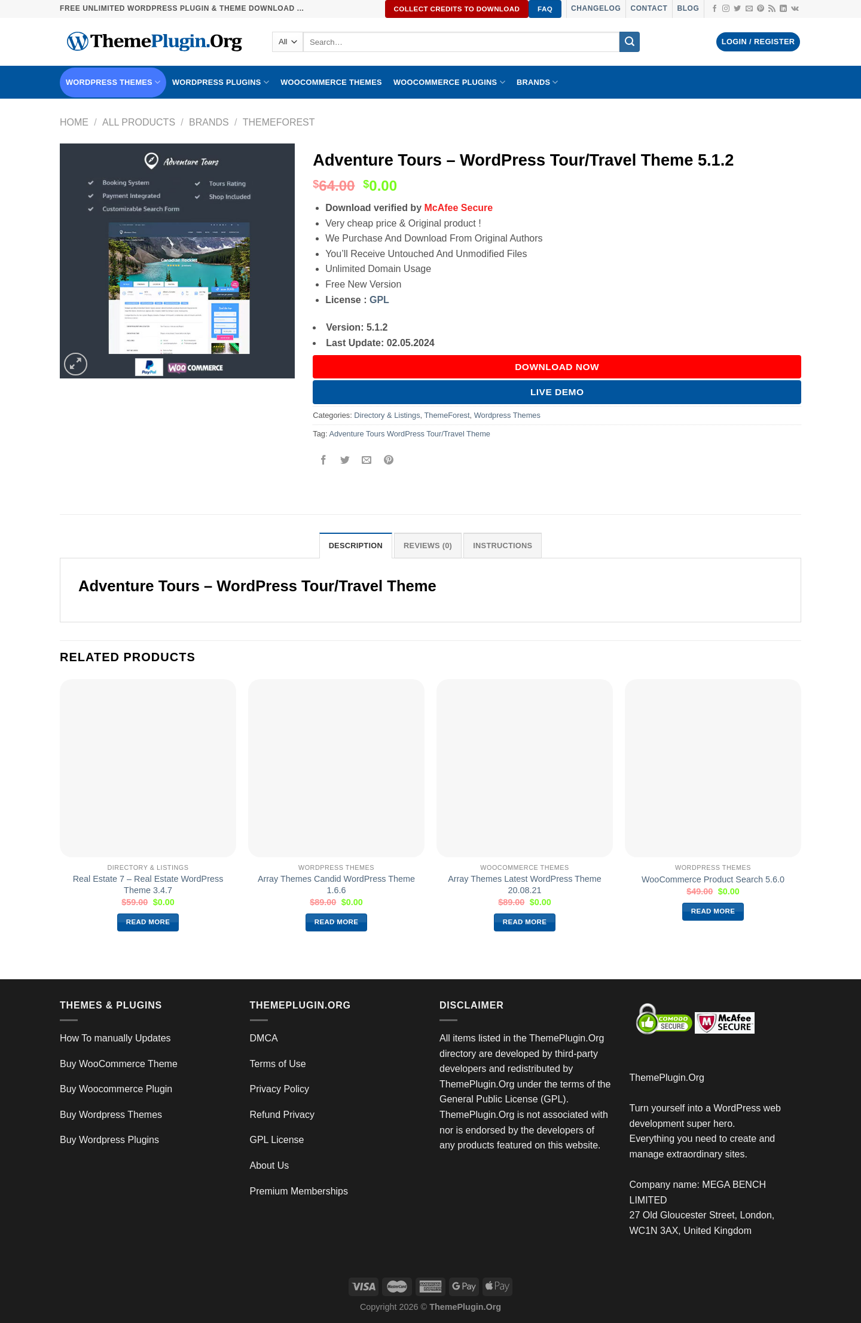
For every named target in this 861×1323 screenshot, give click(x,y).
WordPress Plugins (220, 82)
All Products (138, 122)
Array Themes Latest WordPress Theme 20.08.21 (525, 884)
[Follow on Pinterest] (760, 9)
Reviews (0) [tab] (428, 545)
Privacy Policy (280, 1089)
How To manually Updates (115, 1038)
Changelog (596, 8)
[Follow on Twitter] (737, 9)
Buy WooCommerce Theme (119, 1064)
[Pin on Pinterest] (388, 460)
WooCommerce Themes (331, 82)
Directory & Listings (387, 415)
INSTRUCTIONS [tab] (502, 545)
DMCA (264, 1038)
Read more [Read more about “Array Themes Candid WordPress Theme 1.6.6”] (337, 921)
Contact (648, 8)
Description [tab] (356, 545)
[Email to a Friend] (367, 460)
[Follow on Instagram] (725, 9)
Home (74, 122)
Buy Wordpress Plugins (109, 1140)
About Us (269, 1165)
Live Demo (557, 392)
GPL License (277, 1140)
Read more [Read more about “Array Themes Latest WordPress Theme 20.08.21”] (525, 921)
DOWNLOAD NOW (557, 367)
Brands (209, 122)
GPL (379, 300)
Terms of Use (278, 1064)
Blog (688, 8)
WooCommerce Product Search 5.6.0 (713, 879)
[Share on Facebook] (324, 460)
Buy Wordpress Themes (111, 1115)
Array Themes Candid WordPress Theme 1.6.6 (336, 884)
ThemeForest (279, 122)
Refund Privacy (282, 1115)
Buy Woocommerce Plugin (116, 1089)
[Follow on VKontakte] (795, 9)
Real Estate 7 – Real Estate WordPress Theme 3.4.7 (148, 884)
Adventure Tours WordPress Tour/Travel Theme (409, 433)
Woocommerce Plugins (449, 82)
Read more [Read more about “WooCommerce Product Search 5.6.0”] (713, 911)
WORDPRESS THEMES (113, 82)
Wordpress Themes (507, 415)
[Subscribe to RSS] (771, 9)
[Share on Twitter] (345, 460)
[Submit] (629, 42)
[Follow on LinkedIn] (783, 9)
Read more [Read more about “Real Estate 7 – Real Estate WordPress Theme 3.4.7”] (148, 921)
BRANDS (537, 82)
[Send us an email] (749, 9)
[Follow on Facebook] (714, 9)
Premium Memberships (299, 1191)
